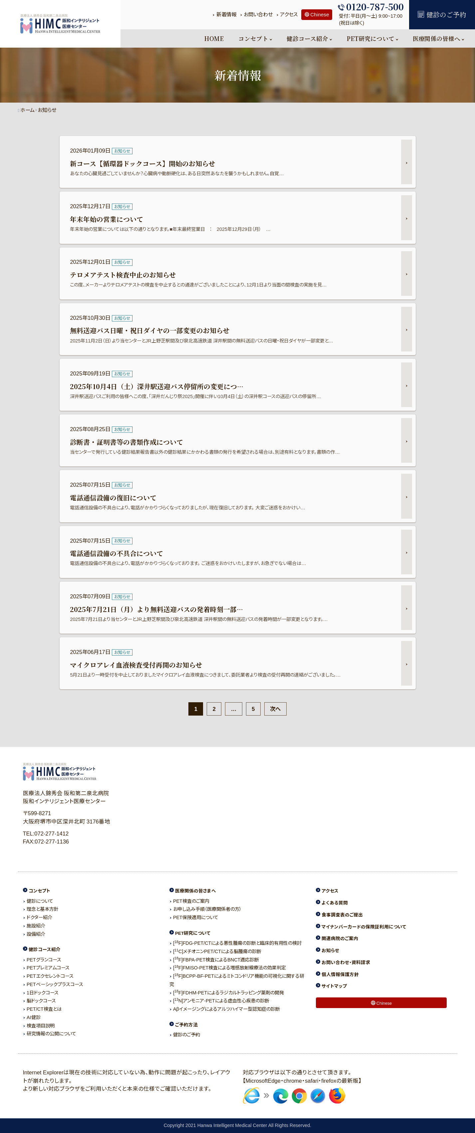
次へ (275, 709)
